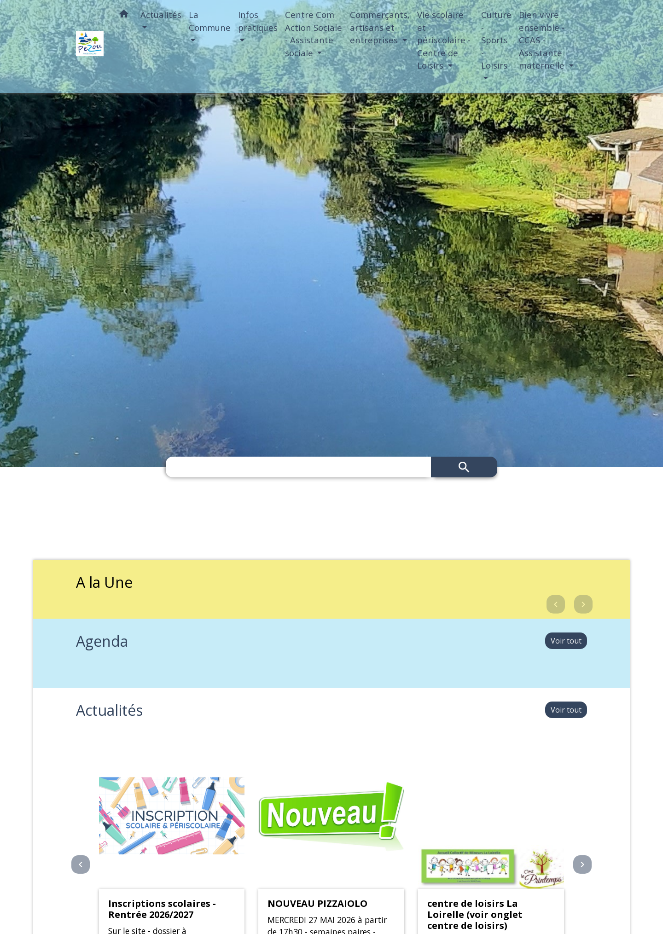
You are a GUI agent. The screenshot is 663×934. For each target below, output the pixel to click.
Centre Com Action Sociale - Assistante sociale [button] (313, 33)
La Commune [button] (210, 21)
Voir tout (566, 641)
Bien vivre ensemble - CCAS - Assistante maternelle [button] (543, 40)
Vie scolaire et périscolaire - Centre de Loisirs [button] (444, 40)
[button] (124, 15)
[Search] (298, 467)
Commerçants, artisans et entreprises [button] (380, 27)
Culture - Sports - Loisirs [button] (496, 40)
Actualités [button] (160, 14)
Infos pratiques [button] (258, 21)
